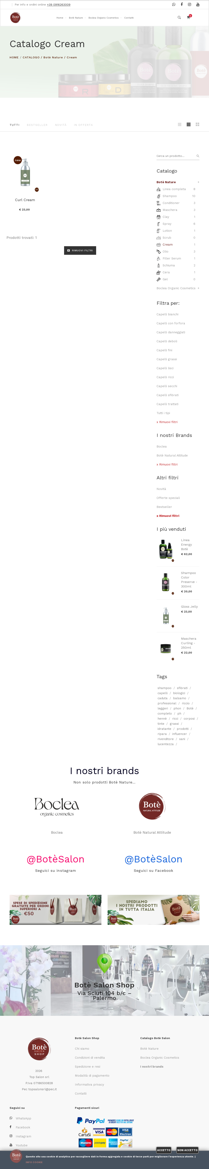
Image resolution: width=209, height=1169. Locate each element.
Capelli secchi (167, 386)
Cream (72, 57)
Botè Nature (76, 18)
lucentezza (166, 744)
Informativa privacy (89, 1084)
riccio (186, 703)
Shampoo (170, 196)
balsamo (179, 698)
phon (177, 708)
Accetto (163, 1150)
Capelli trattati (167, 404)
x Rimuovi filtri (167, 422)
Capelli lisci (165, 368)
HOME (14, 57)
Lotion (167, 231)
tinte (161, 724)
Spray (167, 224)
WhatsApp (20, 1118)
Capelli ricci (165, 377)
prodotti (183, 729)
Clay (166, 217)
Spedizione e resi (87, 1066)
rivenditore (166, 739)
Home (60, 18)
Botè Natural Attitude (172, 455)
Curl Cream (25, 200)
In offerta (83, 124)
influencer (179, 734)
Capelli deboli (167, 341)
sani (182, 739)
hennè (162, 718)
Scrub (167, 237)
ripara (162, 734)
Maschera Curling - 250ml (188, 643)
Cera (166, 272)
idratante (164, 729)
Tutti (14, 124)
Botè (190, 708)
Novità (61, 124)
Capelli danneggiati (171, 332)
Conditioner (171, 203)
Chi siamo (82, 1048)
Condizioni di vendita (90, 1057)
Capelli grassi (167, 359)
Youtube (19, 1145)
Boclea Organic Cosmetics (104, 18)
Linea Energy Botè (186, 544)
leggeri (163, 708)
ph (179, 713)
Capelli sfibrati (168, 395)
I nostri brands (104, 771)
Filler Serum (172, 258)
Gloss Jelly (189, 606)
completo (165, 713)
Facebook (20, 1127)
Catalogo (31, 57)
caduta (163, 698)
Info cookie (34, 1162)
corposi (189, 718)
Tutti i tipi (163, 413)
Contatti (129, 18)
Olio (165, 251)
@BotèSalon (55, 859)
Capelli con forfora (171, 323)
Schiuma (169, 265)
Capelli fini (164, 350)
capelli (163, 693)
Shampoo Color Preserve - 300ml (189, 579)
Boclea (162, 446)
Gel (165, 279)
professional (167, 703)
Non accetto (187, 1150)
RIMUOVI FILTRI (80, 250)
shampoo (164, 688)
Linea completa (174, 189)
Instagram (20, 1136)
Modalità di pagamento (92, 1075)
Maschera (170, 210)
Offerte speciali (168, 498)
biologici (179, 693)
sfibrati (182, 688)
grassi (174, 724)
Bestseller (37, 124)
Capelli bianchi (167, 314)
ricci (175, 718)
